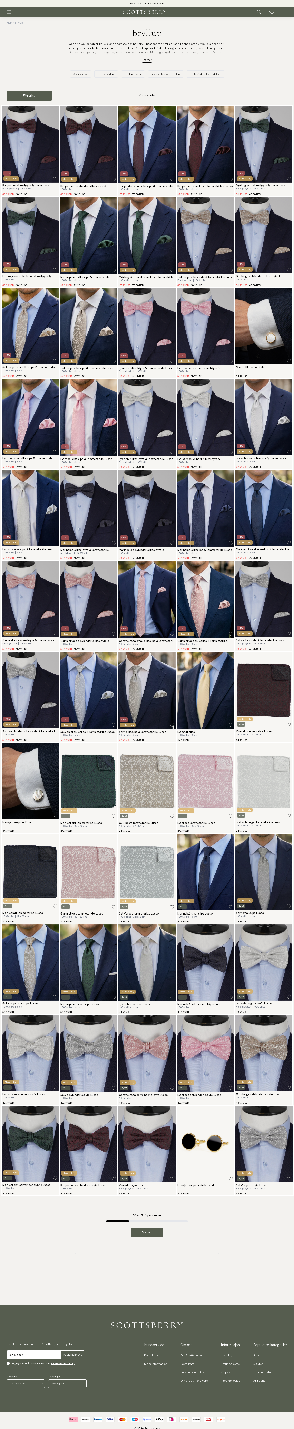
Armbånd (259, 1380)
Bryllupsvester (133, 74)
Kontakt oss (152, 1355)
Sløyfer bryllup (106, 74)
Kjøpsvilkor (228, 1372)
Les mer (147, 60)
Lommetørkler (262, 1372)
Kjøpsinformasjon (155, 1364)
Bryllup (19, 22)
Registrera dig (72, 1354)
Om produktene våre (194, 1380)
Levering (226, 1355)
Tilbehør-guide (230, 1380)
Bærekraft (187, 1364)
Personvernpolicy (192, 1372)
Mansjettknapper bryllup (165, 74)
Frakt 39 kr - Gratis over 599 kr (147, 3)
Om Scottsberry (191, 1355)
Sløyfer (258, 1364)
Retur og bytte (230, 1364)
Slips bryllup (81, 74)
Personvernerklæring (63, 1363)
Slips (256, 1355)
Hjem (9, 22)
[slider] (147, 3)
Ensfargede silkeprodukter (205, 74)
